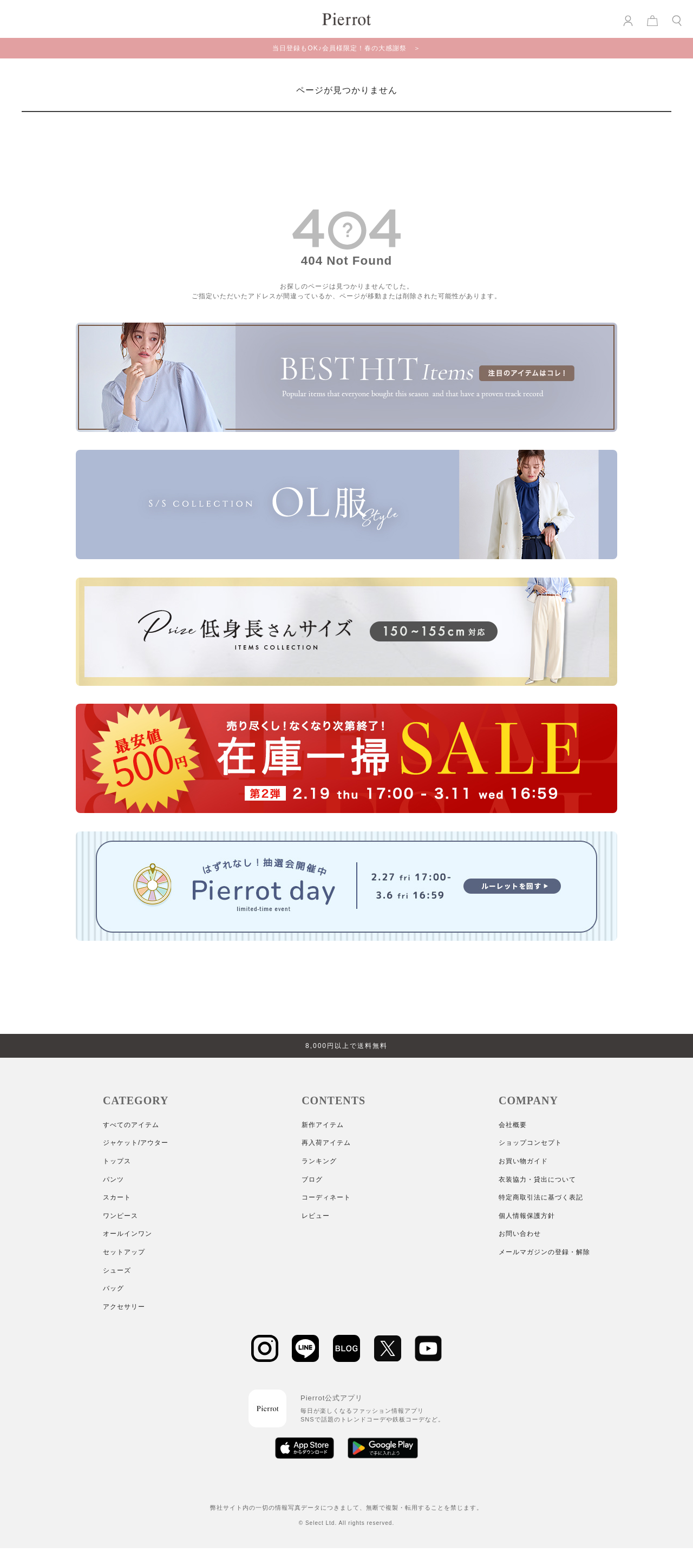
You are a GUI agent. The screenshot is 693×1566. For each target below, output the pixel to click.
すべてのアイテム (131, 1125)
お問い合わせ (520, 1233)
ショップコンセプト (530, 1142)
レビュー (316, 1216)
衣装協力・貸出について (537, 1179)
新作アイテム (323, 1125)
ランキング (319, 1161)
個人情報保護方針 (527, 1216)
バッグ (113, 1288)
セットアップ (124, 1252)
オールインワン (127, 1233)
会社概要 (513, 1125)
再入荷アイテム (326, 1142)
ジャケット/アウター (135, 1142)
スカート (117, 1197)
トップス (117, 1161)
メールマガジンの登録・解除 (544, 1252)
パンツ (113, 1179)
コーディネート (326, 1197)
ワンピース (120, 1216)
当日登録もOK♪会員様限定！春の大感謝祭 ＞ (346, 48)
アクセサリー (124, 1307)
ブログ (312, 1179)
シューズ (117, 1270)
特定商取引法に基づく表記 (541, 1197)
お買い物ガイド (523, 1161)
